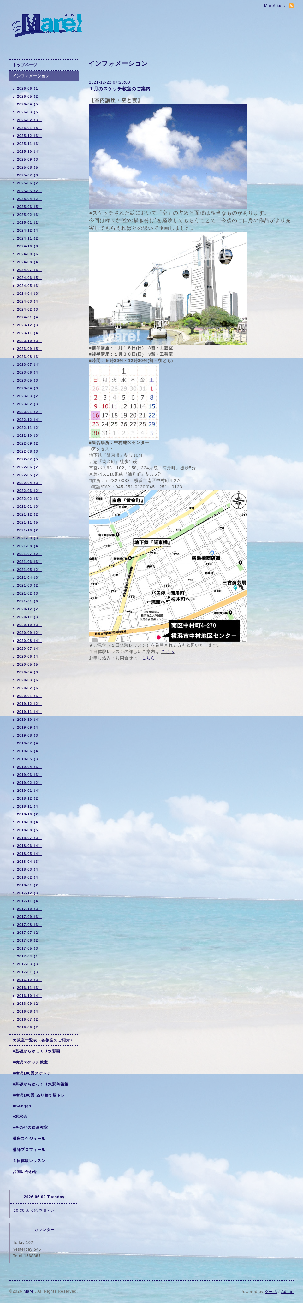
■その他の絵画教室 (30, 1127)
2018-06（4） (29, 846)
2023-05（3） (29, 380)
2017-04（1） (29, 956)
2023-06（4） (29, 372)
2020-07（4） (29, 648)
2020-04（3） (29, 672)
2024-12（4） (29, 230)
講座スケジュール (29, 1138)
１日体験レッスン (29, 1160)
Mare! (29, 1291)
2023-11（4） (29, 333)
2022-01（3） (29, 506)
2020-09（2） (29, 633)
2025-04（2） (29, 199)
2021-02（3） (29, 593)
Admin (287, 1291)
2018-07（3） (29, 838)
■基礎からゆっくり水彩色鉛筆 (40, 1084)
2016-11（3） (29, 988)
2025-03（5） (29, 207)
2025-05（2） (29, 191)
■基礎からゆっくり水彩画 (36, 1051)
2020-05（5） (29, 664)
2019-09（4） (29, 727)
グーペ (271, 1291)
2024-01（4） (29, 317)
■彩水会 (20, 1116)
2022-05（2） (29, 475)
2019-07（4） (29, 743)
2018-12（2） (29, 798)
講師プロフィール (29, 1149)
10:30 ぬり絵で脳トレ (34, 1210)
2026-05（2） (29, 96)
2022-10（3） (29, 435)
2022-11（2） (29, 427)
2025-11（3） (29, 143)
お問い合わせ (25, 1172)
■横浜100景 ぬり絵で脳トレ (39, 1095)
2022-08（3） (29, 451)
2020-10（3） (29, 625)
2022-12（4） (29, 420)
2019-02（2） (29, 783)
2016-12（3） (29, 980)
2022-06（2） (29, 467)
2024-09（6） (29, 254)
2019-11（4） (29, 712)
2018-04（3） (29, 861)
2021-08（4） (29, 546)
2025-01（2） (29, 222)
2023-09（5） (29, 349)
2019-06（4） (29, 751)
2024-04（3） (29, 293)
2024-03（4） (29, 301)
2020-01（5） (29, 696)
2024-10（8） (29, 246)
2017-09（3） (29, 917)
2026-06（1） (29, 88)
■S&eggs (22, 1106)
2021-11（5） (29, 522)
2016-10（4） (29, 996)
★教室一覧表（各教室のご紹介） (43, 1040)
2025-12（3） (29, 136)
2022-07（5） (29, 459)
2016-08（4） (29, 1011)
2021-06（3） (29, 562)
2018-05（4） (29, 854)
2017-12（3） (29, 893)
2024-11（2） (29, 238)
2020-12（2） (29, 609)
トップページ (25, 65)
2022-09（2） (29, 443)
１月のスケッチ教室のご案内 (120, 88)
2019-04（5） (29, 767)
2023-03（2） (29, 396)
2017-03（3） (29, 964)
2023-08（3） (29, 356)
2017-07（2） (29, 932)
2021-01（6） (29, 601)
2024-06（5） (29, 278)
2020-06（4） (29, 656)
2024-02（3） (29, 309)
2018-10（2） (29, 814)
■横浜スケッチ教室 (30, 1062)
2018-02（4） (29, 877)
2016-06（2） (29, 1027)
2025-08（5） (29, 167)
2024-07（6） (29, 270)
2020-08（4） (29, 641)
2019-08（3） (29, 735)
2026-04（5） (29, 104)
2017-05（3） (29, 948)
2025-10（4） (29, 151)
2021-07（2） (29, 554)
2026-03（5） (29, 112)
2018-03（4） (29, 869)
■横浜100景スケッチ (32, 1073)
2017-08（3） (29, 925)
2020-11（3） (29, 617)
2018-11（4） (29, 806)
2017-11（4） (29, 901)
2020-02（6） (29, 688)
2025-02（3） (29, 214)
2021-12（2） (29, 514)
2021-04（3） (29, 577)
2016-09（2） (29, 1003)
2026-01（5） (29, 128)
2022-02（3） (29, 498)
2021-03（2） (29, 585)
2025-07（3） (29, 175)
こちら (168, 651)
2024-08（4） (29, 262)
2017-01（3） (29, 972)
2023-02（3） (29, 404)
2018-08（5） (29, 830)
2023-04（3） (29, 388)
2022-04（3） (29, 483)
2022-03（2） (29, 491)
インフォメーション (31, 76)
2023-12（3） (29, 325)
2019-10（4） (29, 719)
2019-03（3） (29, 775)
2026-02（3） (29, 120)
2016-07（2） (29, 1019)
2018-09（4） (29, 822)
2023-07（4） (29, 364)
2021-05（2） (29, 570)
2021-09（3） (29, 538)
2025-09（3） (29, 159)
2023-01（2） (29, 412)
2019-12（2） (29, 704)
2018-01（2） (29, 885)
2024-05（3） (29, 285)
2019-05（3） (29, 759)
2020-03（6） (29, 680)
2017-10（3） (29, 909)
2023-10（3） (29, 341)
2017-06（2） (29, 940)
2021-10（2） (29, 530)
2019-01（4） (29, 790)
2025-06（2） (29, 183)
